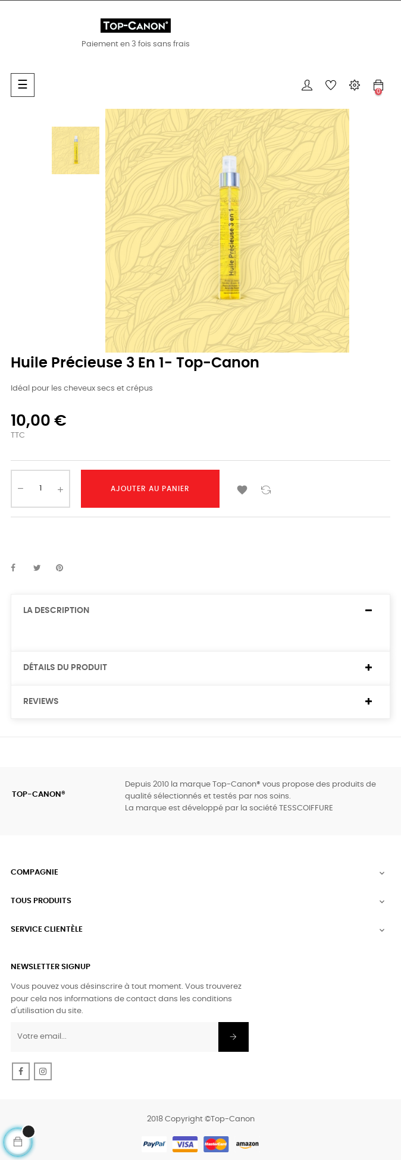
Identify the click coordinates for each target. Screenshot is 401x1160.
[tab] (200, 611)
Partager (20, 568)
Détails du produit (65, 668)
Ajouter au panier (150, 488)
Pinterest (65, 568)
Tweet (42, 568)
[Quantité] (40, 489)
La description (56, 610)
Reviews (41, 701)
